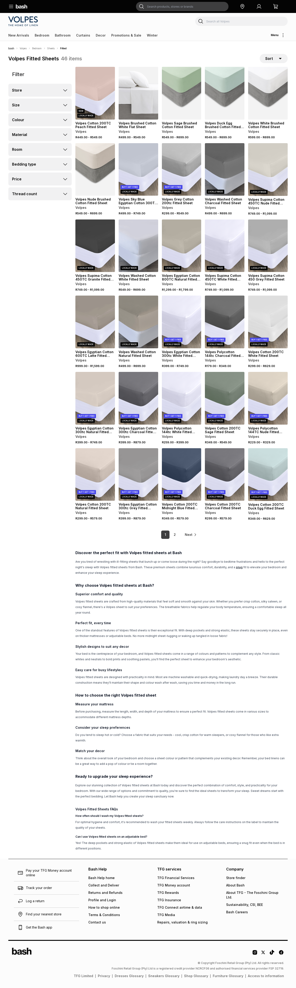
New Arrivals (18, 35)
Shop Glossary (196, 976)
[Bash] (11, 48)
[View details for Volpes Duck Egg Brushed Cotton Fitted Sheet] (224, 93)
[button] (242, 6)
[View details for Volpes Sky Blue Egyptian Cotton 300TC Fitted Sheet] (138, 169)
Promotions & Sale (126, 35)
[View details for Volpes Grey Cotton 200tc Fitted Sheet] (181, 169)
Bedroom (42, 35)
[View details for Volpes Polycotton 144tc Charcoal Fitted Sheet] (224, 322)
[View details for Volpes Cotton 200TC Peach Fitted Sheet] (95, 93)
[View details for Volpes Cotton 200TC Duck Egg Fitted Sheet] (268, 474)
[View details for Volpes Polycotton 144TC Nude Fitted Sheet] (268, 398)
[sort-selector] (274, 58)
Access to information (266, 976)
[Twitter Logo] (263, 954)
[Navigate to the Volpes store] (23, 21)
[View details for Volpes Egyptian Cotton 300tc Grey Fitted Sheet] (138, 474)
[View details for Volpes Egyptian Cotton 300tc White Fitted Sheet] (181, 322)
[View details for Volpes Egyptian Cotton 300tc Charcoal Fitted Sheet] (138, 398)
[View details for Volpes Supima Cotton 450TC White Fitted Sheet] (224, 245)
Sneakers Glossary (163, 976)
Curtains (83, 35)
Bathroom (63, 35)
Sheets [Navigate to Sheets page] (51, 48)
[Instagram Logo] (255, 954)
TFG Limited (83, 976)
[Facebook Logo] (281, 954)
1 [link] (165, 535)
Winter (152, 35)
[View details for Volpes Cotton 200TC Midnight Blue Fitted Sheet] (181, 474)
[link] (190, 534)
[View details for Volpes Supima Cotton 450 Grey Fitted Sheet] (268, 245)
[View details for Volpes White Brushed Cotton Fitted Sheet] (268, 93)
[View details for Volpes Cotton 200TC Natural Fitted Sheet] (95, 474)
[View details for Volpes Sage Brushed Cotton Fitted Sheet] (181, 93)
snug (239, 567)
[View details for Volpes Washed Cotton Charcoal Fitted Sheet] (224, 169)
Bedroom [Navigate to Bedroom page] (37, 48)
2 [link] (175, 535)
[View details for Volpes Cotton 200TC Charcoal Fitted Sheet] (224, 474)
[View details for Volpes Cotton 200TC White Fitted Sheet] (268, 322)
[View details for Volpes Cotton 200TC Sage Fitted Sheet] (224, 398)
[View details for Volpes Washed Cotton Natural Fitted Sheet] (138, 322)
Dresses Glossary (129, 976)
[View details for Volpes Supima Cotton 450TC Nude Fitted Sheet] (268, 169)
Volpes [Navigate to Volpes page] (23, 48)
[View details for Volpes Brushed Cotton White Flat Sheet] (138, 93)
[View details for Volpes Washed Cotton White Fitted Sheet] (138, 245)
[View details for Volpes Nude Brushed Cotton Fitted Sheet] (95, 169)
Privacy (104, 976)
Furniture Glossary (228, 976)
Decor (101, 35)
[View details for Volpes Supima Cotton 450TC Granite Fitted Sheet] (95, 245)
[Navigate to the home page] (21, 6)
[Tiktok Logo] (272, 954)
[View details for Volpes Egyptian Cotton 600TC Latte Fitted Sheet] (95, 322)
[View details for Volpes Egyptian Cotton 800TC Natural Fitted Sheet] (181, 245)
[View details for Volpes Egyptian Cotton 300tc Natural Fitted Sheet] (95, 398)
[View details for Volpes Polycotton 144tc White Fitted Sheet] (181, 398)
